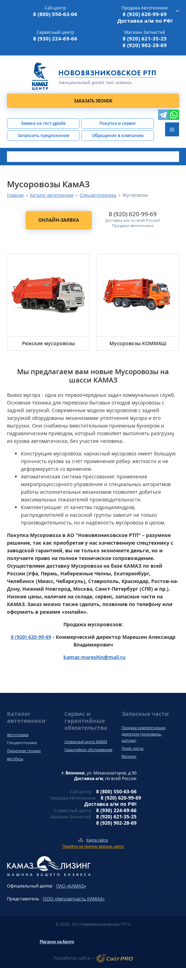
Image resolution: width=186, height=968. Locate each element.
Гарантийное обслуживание (88, 749)
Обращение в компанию (118, 135)
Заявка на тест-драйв (43, 123)
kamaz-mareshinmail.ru (94, 657)
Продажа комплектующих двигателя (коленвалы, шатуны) (143, 734)
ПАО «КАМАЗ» (71, 886)
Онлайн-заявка (58, 220)
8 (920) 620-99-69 (145, 14)
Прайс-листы (133, 748)
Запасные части (145, 714)
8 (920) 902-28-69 (145, 45)
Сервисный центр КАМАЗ (85, 741)
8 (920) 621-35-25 (145, 38)
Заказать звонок (93, 101)
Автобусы (15, 758)
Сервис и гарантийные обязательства (85, 721)
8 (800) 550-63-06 (55, 14)
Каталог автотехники (51, 195)
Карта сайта (97, 839)
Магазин (129, 756)
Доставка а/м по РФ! (144, 20)
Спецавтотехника (98, 195)
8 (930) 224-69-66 (55, 38)
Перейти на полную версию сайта (93, 846)
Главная (15, 195)
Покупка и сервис (117, 123)
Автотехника (18, 734)
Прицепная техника (24, 750)
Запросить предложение (43, 135)
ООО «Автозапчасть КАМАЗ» (73, 898)
